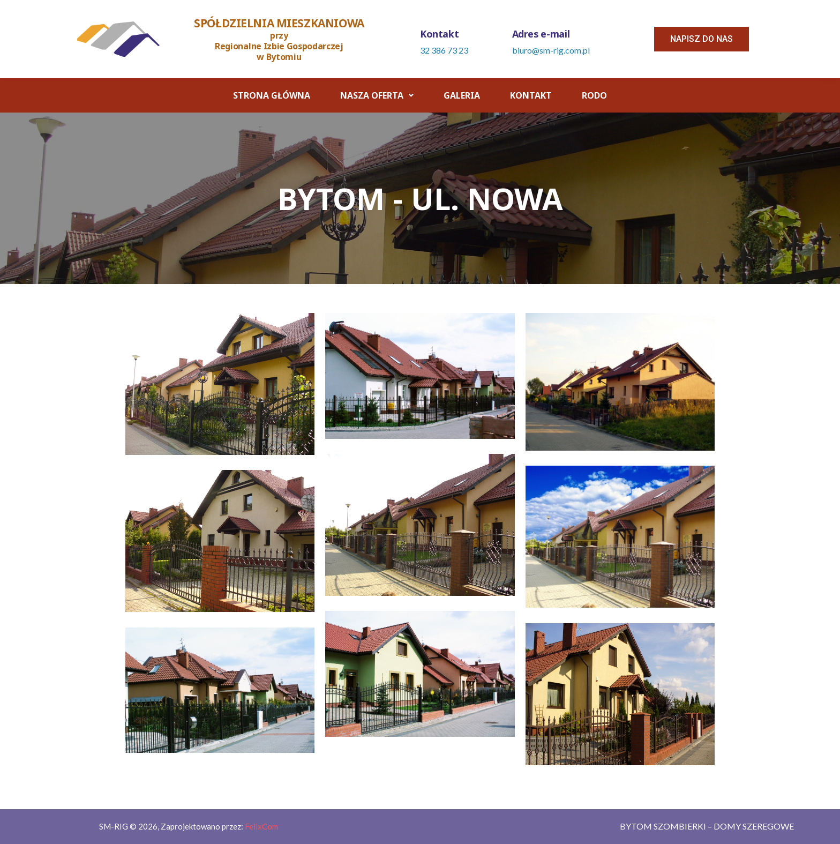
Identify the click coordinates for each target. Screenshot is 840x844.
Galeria (462, 95)
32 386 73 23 (444, 50)
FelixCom (261, 826)
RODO (594, 95)
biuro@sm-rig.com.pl (551, 50)
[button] (701, 39)
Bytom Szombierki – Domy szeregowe (707, 826)
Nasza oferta (377, 95)
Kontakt (531, 95)
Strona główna (271, 95)
